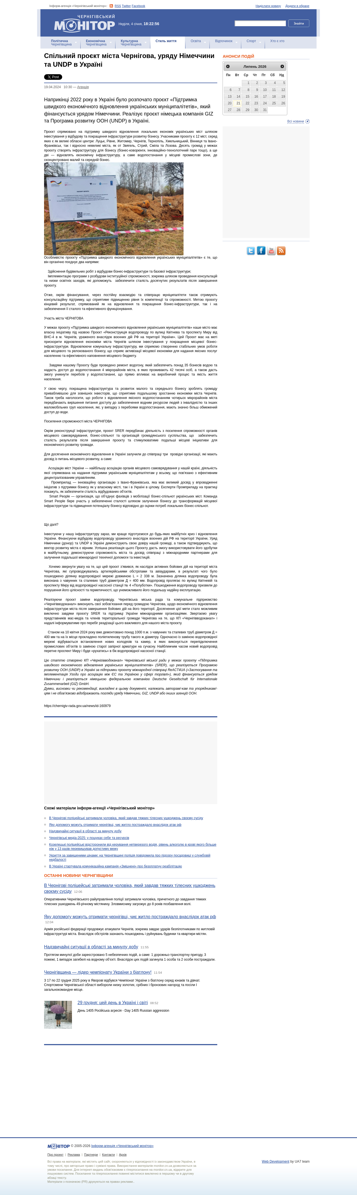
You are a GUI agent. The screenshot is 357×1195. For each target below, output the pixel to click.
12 (283, 90)
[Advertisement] (130, 763)
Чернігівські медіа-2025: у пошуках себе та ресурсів (89, 838)
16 (256, 96)
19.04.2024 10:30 (58, 87)
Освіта (196, 41)
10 (265, 90)
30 (256, 110)
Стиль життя (166, 41)
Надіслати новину (268, 6)
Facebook (138, 6)
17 (265, 96)
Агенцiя (83, 87)
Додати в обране (297, 6)
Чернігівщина (61, 42)
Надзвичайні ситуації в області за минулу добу (85, 831)
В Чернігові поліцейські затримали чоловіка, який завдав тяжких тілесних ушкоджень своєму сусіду (126, 818)
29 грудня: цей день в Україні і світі (113, 1002)
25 (274, 103)
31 (265, 110)
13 (229, 96)
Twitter (126, 6)
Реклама (73, 1154)
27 (229, 110)
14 (238, 96)
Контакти (108, 1154)
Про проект (55, 1154)
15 (247, 96)
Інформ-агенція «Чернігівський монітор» (86, 23)
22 (247, 103)
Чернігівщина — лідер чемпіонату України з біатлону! (97, 972)
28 (238, 110)
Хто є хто (277, 41)
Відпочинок (223, 41)
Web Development (276, 1161)
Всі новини (295, 121)
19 (283, 96)
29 (247, 110)
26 (283, 103)
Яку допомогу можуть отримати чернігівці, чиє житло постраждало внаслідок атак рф (115, 825)
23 (256, 103)
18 (274, 96)
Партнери (91, 1154)
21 (238, 103)
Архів (123, 1154)
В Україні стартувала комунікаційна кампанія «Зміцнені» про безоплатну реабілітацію (115, 866)
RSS (118, 6)
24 (265, 103)
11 (274, 90)
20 (229, 103)
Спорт (251, 41)
